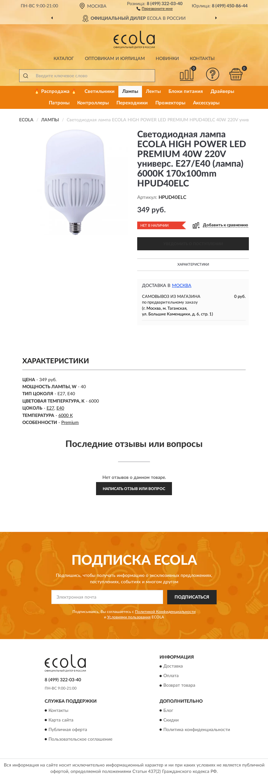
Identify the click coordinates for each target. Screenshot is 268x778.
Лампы (130, 91)
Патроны (59, 103)
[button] (155, 8)
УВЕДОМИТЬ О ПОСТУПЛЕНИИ (193, 244)
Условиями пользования (129, 617)
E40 (60, 408)
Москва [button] (181, 285)
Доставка (173, 666)
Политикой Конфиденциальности (165, 612)
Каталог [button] (64, 59)
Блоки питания (185, 91)
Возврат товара (179, 686)
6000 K (65, 415)
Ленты (153, 91)
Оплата (171, 676)
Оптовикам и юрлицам (115, 59)
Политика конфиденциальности (196, 730)
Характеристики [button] (193, 264)
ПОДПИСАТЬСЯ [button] (192, 597)
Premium (70, 422)
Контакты (202, 59)
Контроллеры (93, 103)
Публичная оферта (67, 730)
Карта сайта (60, 720)
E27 (50, 408)
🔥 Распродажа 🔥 (55, 91)
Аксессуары (206, 103)
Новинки (167, 59)
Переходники (132, 103)
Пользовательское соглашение (80, 739)
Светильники (100, 91)
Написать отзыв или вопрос (134, 489)
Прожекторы (170, 103)
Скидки (171, 720)
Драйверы (222, 91)
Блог (168, 710)
